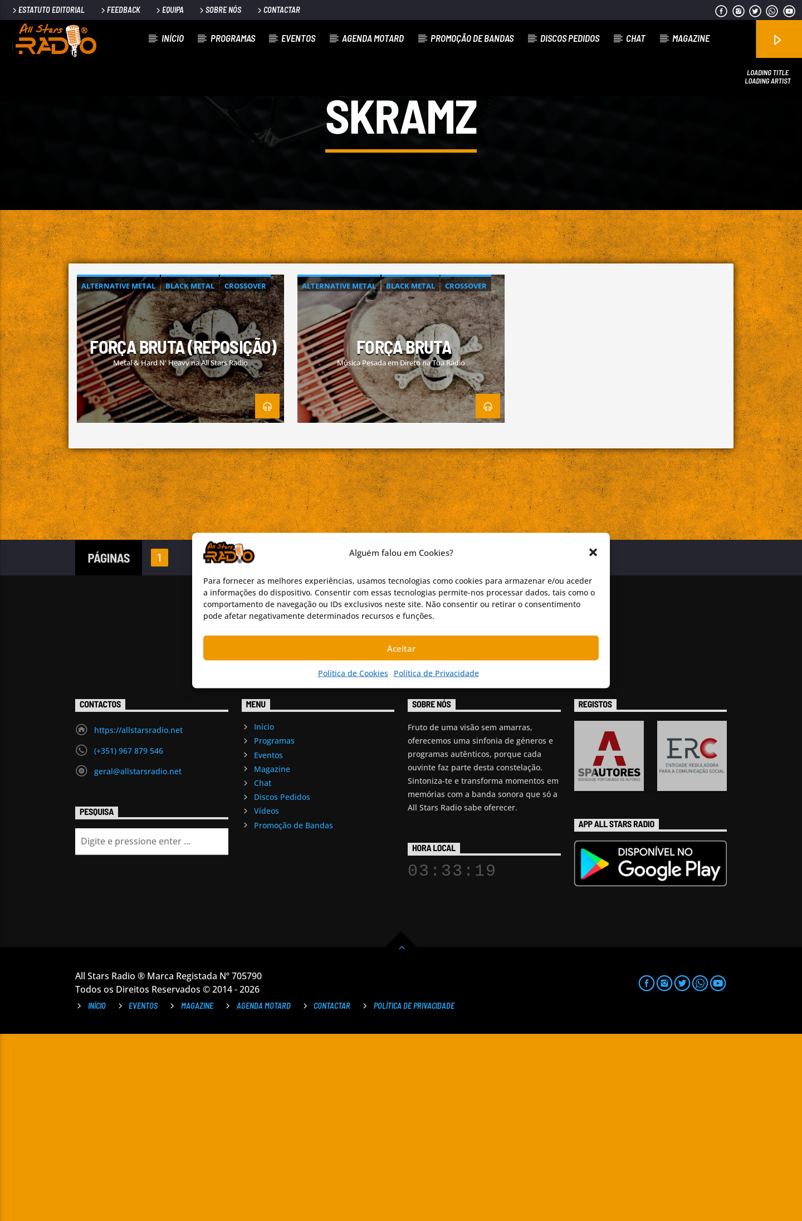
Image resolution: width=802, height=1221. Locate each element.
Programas (233, 37)
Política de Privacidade (436, 673)
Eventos (298, 37)
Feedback (119, 9)
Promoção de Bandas (472, 37)
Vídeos (266, 998)
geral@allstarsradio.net (138, 958)
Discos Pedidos (569, 37)
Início (173, 37)
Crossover (245, 473)
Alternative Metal (118, 473)
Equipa (169, 9)
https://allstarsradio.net (138, 917)
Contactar (278, 9)
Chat (635, 37)
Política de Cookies (353, 673)
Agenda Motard (373, 37)
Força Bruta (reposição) (183, 533)
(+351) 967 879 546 (128, 937)
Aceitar (401, 647)
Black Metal (189, 473)
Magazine (691, 37)
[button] (593, 552)
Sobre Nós (219, 9)
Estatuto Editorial (48, 9)
